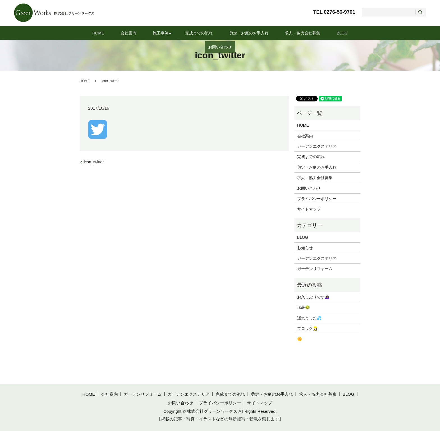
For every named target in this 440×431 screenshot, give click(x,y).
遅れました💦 (309, 318)
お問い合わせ (338, 33)
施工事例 (145, 33)
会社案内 (119, 33)
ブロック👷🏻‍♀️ (307, 328)
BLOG (311, 33)
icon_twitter (94, 162)
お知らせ (305, 247)
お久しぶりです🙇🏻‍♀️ (313, 297)
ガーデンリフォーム (315, 269)
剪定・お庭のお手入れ (227, 33)
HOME (95, 33)
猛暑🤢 (303, 307)
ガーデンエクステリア (316, 146)
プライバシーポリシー (316, 198)
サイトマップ (309, 209)
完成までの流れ (182, 33)
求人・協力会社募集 (277, 33)
